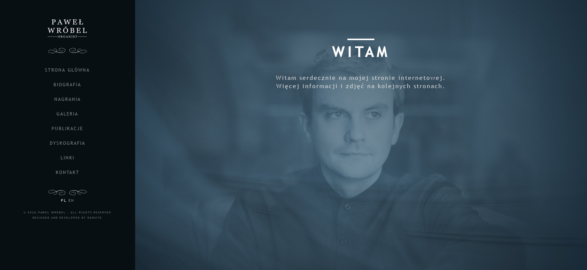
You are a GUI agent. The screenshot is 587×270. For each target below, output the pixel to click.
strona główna (67, 70)
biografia (67, 84)
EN (71, 200)
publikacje (67, 128)
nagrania (67, 99)
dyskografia (67, 143)
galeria (67, 114)
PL (64, 200)
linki (67, 157)
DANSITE (95, 217)
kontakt (67, 172)
